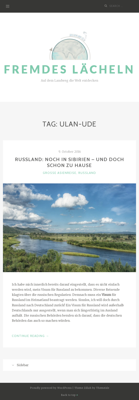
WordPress (64, 387)
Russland (87, 173)
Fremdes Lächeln (69, 69)
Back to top (69, 394)
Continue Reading (30, 336)
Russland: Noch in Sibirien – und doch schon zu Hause (69, 162)
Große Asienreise (59, 173)
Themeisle (102, 387)
